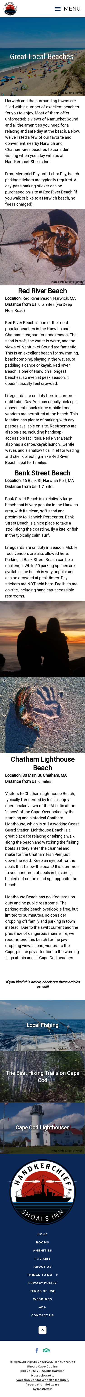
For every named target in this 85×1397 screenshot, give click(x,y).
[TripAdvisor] (47, 1350)
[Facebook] (38, 1350)
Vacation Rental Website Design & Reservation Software (42, 1382)
